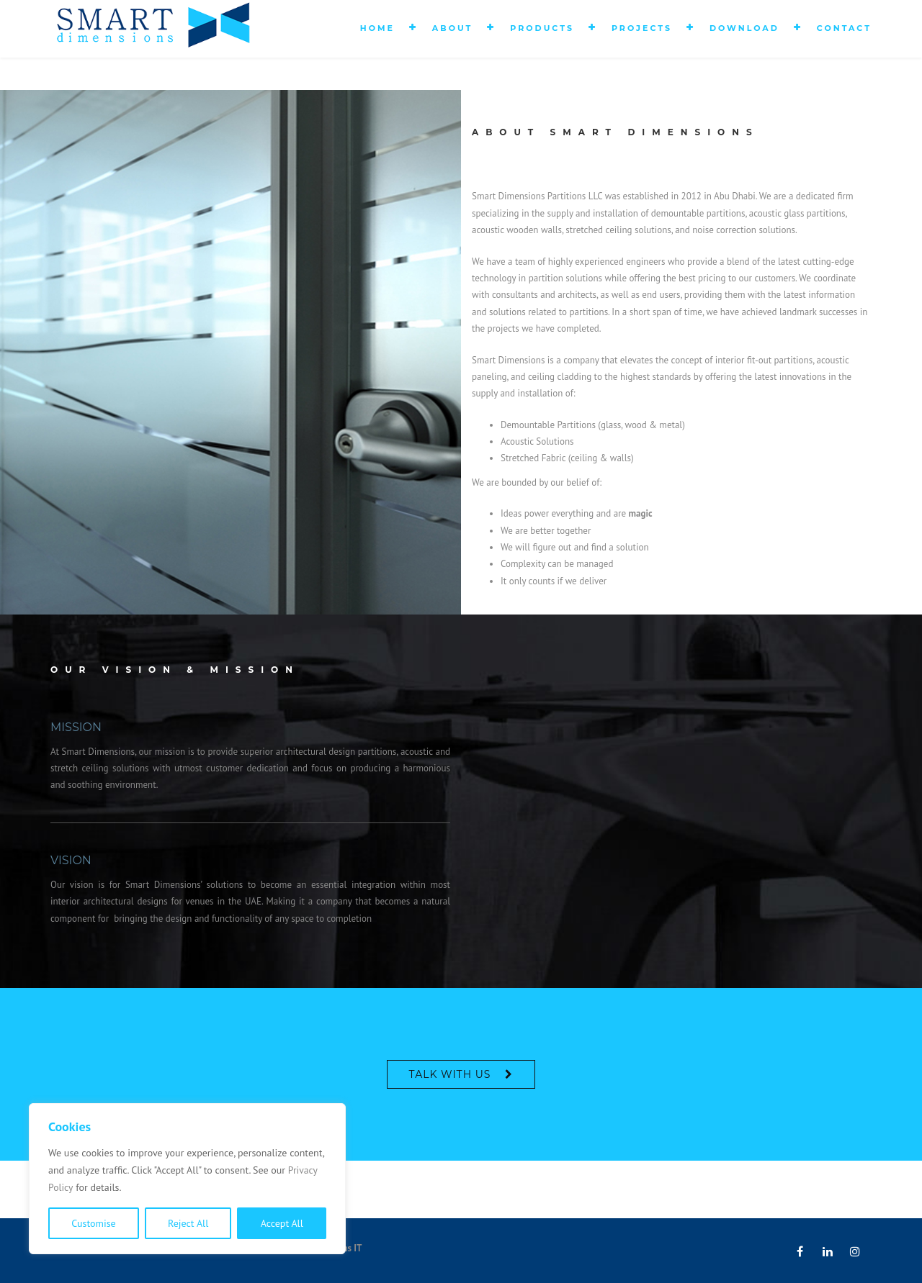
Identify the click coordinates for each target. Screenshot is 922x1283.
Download (744, 28)
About (452, 28)
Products (542, 28)
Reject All (188, 1223)
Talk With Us (450, 1074)
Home (377, 28)
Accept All (282, 1223)
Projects (642, 28)
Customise (93, 1223)
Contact (844, 28)
